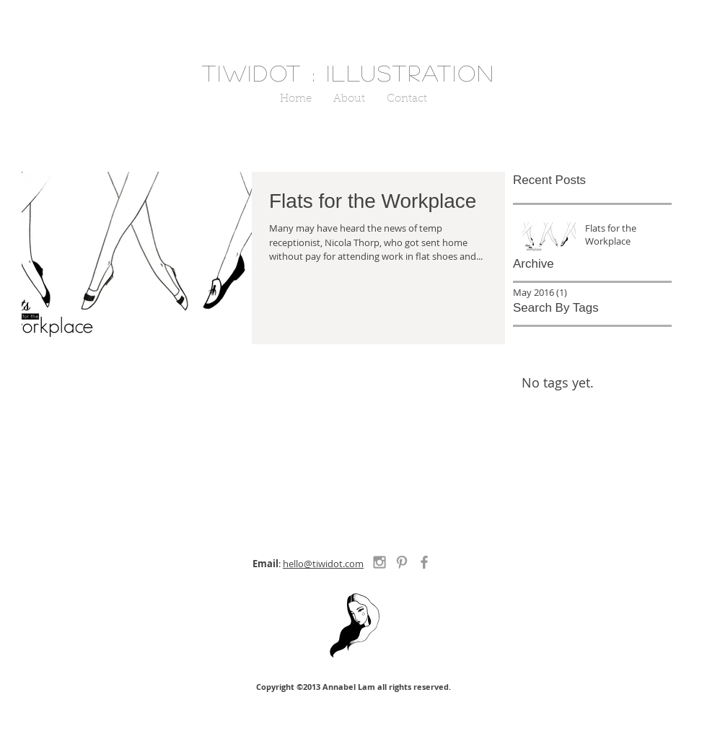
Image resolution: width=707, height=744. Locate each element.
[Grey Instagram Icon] (379, 562)
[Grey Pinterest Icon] (401, 562)
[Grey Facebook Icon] (424, 562)
